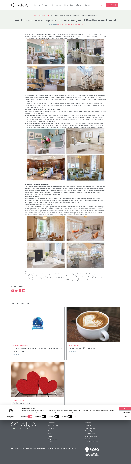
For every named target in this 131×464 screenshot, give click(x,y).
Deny (117, 459)
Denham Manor (23, 345)
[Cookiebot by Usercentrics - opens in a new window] (11, 461)
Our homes (37, 5)
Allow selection (117, 455)
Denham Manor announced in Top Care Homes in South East (37, 350)
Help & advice (57, 5)
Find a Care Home (53, 426)
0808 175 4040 (99, 5)
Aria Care (46, 15)
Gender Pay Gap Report (91, 442)
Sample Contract (52, 439)
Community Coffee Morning (82, 348)
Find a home (112, 5)
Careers (72, 5)
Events (70, 345)
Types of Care (46, 5)
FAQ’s (49, 431)
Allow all (117, 451)
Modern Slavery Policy (91, 436)
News (66, 5)
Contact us (88, 5)
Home (35, 15)
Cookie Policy (88, 431)
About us (79, 5)
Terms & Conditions (90, 434)
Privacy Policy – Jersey (90, 428)
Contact (50, 442)
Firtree (66, 24)
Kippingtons (79, 24)
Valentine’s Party (21, 403)
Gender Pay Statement (90, 439)
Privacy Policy (88, 426)
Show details (78, 461)
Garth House (72, 24)
